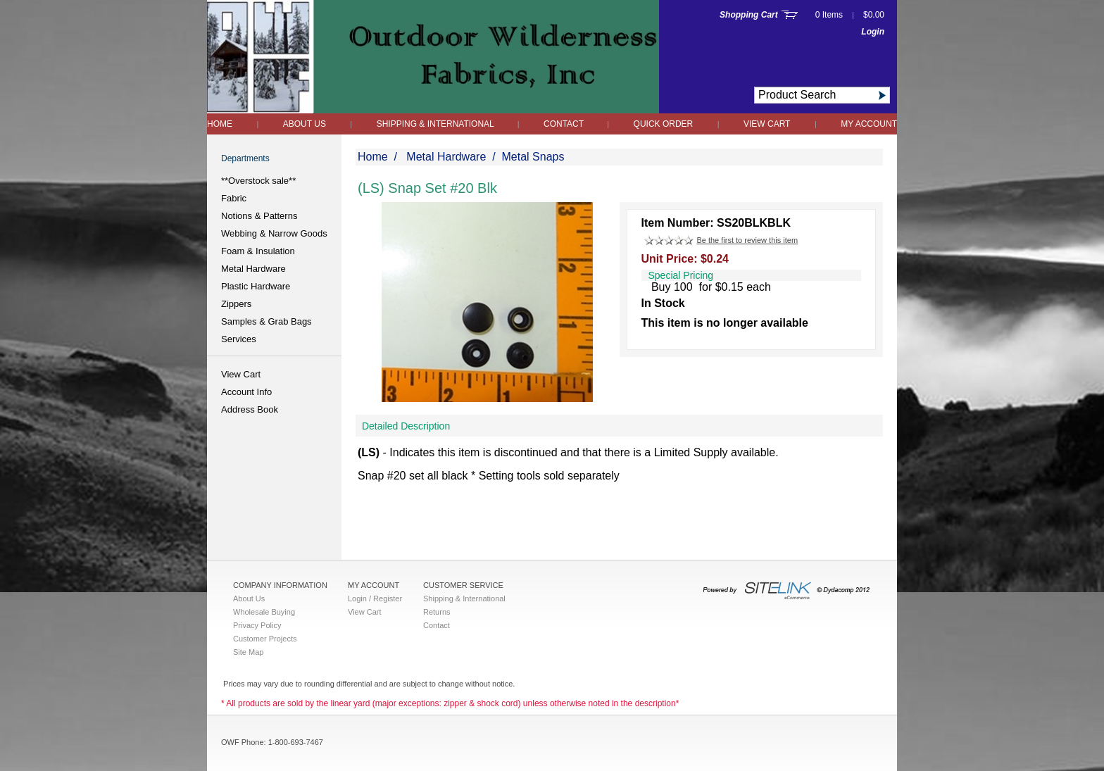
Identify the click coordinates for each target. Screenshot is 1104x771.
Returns (437, 612)
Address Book (249, 409)
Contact (565, 124)
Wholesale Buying (264, 612)
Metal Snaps (533, 157)
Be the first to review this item (747, 240)
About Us (304, 124)
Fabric (233, 198)
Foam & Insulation (258, 251)
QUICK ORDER (664, 124)
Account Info (246, 392)
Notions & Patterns (259, 216)
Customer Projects (264, 638)
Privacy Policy (257, 625)
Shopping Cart (749, 15)
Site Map (248, 652)
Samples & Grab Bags (266, 321)
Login (872, 32)
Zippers (236, 304)
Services (238, 339)
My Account (869, 124)
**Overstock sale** (258, 180)
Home (219, 124)
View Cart (767, 124)
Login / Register (375, 598)
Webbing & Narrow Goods (274, 233)
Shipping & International (436, 124)
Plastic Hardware (255, 286)
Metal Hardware (253, 268)
